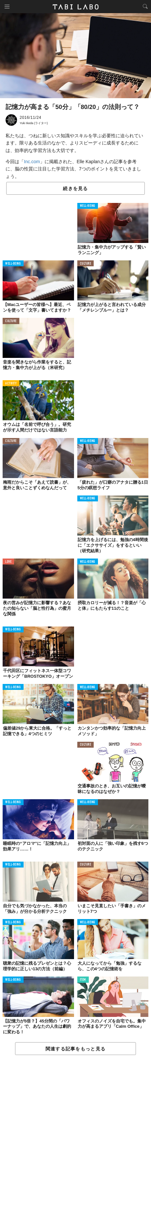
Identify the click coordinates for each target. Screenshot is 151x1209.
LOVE (8, 562)
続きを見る (75, 188)
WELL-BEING (88, 206)
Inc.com (32, 161)
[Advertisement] (75, 1132)
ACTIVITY (11, 383)
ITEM (83, 980)
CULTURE (85, 264)
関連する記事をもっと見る (75, 1048)
